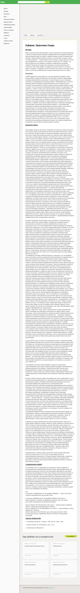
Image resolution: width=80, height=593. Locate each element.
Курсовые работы (8, 22)
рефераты (32, 35)
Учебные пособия (8, 40)
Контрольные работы (9, 19)
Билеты (6, 8)
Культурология (40, 35)
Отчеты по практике (9, 30)
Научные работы (8, 27)
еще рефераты (71, 536)
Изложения (6, 14)
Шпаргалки (6, 43)
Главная (25, 35)
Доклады (6, 11)
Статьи (5, 38)
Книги (5, 16)
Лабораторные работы (9, 24)
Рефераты (6, 32)
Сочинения (6, 35)
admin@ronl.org (51, 587)
